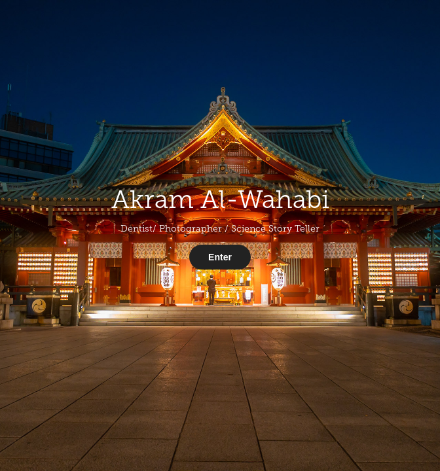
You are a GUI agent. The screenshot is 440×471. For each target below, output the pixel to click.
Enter (220, 257)
